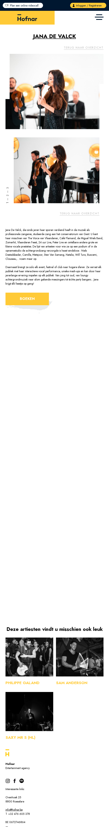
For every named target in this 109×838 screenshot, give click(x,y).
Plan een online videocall (24, 5)
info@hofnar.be (14, 810)
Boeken (27, 298)
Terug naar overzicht (84, 48)
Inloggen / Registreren (89, 5)
